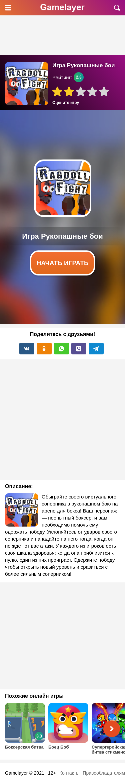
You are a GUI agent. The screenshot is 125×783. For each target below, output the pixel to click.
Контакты (69, 773)
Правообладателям (104, 773)
